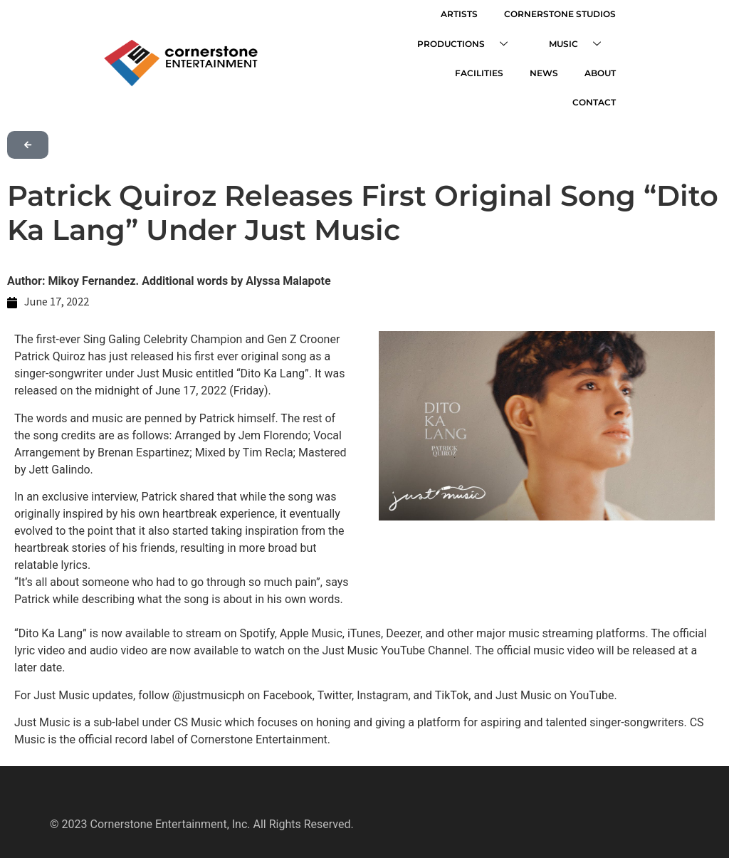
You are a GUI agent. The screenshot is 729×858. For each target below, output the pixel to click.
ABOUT (539, 68)
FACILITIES (428, 68)
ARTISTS (468, 13)
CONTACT (598, 68)
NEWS (488, 68)
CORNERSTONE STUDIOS (564, 13)
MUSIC (584, 41)
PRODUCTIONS (477, 41)
